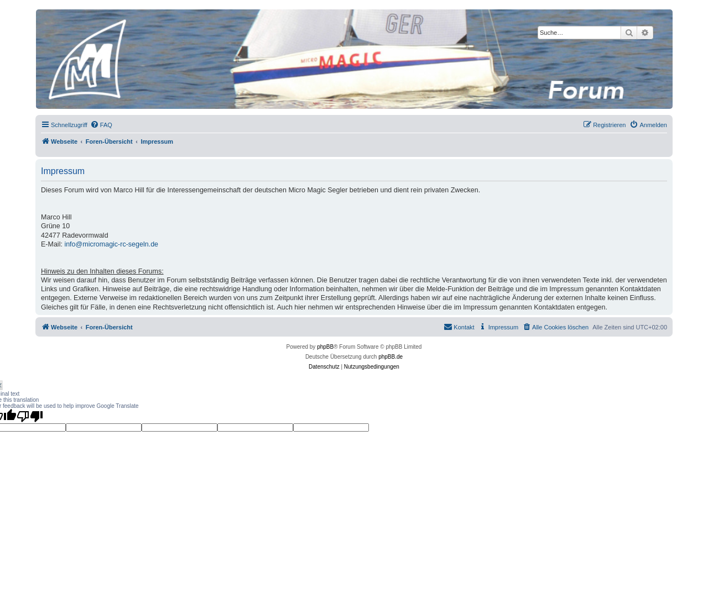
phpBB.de (390, 357)
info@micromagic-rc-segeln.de (111, 244)
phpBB (325, 347)
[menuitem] (101, 125)
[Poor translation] (30, 416)
